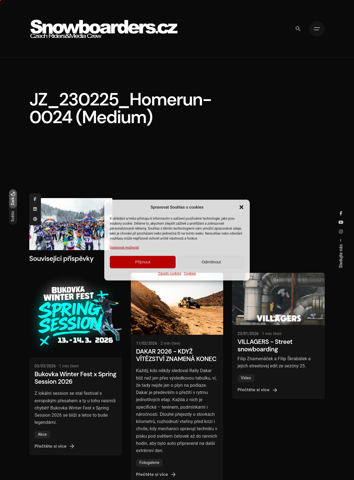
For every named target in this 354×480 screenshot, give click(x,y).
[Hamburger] (317, 29)
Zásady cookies (169, 274)
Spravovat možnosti (124, 247)
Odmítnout (211, 262)
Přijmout (142, 262)
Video (246, 378)
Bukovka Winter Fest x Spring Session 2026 (75, 378)
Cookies (190, 274)
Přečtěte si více (55, 446)
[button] (241, 207)
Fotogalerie (149, 462)
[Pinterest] (35, 219)
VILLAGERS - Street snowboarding (265, 345)
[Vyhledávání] (298, 28)
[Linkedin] (35, 209)
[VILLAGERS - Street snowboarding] (278, 299)
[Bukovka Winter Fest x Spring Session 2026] (75, 315)
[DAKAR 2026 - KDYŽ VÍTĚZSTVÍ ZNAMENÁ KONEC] (177, 303)
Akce (42, 434)
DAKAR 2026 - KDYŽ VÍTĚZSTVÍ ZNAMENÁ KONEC (176, 355)
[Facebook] (35, 199)
